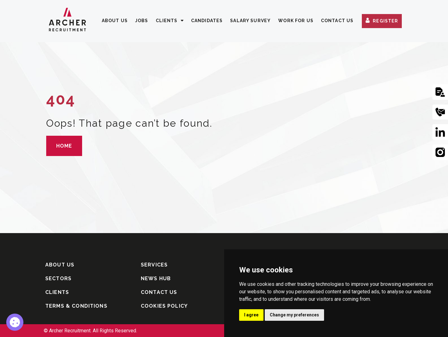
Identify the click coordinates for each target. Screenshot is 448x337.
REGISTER (385, 21)
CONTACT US (337, 20)
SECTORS (58, 278)
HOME (64, 146)
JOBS (141, 20)
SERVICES (154, 265)
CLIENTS (167, 20)
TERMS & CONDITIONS (76, 306)
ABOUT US (115, 20)
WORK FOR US (295, 20)
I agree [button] (251, 314)
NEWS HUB (156, 278)
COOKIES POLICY (164, 306)
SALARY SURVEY (250, 20)
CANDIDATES (207, 20)
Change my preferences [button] (294, 314)
